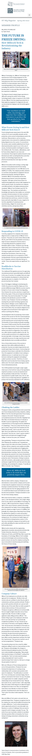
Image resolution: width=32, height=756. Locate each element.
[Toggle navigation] (29, 15)
